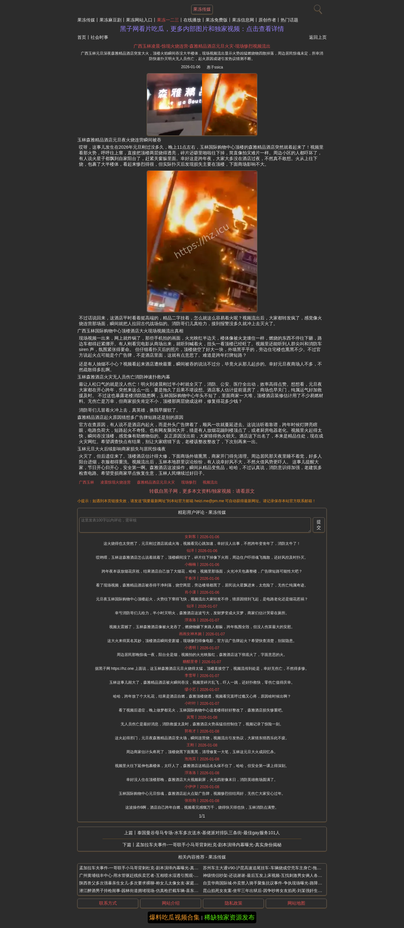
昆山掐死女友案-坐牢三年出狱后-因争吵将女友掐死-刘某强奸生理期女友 (268, 890)
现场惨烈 (188, 482)
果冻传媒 (86, 19)
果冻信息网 (243, 19)
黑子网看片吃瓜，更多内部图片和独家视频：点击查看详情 (202, 28)
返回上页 (318, 37)
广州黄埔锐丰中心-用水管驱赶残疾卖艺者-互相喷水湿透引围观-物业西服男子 (149, 875)
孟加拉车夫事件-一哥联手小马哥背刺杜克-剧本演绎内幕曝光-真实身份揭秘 (209, 844)
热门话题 (289, 19)
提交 (319, 524)
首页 (81, 37)
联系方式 (108, 903)
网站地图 (296, 903)
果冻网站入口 (139, 19)
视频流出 (210, 482)
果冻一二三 (168, 19)
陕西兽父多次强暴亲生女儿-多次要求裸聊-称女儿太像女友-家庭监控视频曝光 (149, 883)
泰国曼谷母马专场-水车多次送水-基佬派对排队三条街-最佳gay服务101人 (208, 832)
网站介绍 (171, 903)
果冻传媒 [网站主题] (202, 9)
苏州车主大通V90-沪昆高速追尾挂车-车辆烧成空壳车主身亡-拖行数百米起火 (272, 868)
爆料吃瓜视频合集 (174, 917)
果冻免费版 (216, 19)
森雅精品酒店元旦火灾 (156, 482)
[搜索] (317, 8)
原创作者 (267, 19)
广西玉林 (86, 482)
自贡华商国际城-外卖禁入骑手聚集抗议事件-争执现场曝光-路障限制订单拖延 (272, 883)
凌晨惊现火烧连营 (115, 482)
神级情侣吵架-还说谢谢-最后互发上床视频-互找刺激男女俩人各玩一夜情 (268, 875)
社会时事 (99, 37)
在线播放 (192, 19)
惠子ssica (215, 67)
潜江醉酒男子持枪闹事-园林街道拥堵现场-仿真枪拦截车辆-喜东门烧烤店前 (147, 890)
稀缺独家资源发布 (229, 917)
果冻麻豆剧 (110, 19)
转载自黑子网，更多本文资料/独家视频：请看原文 (202, 491)
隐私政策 (233, 903)
